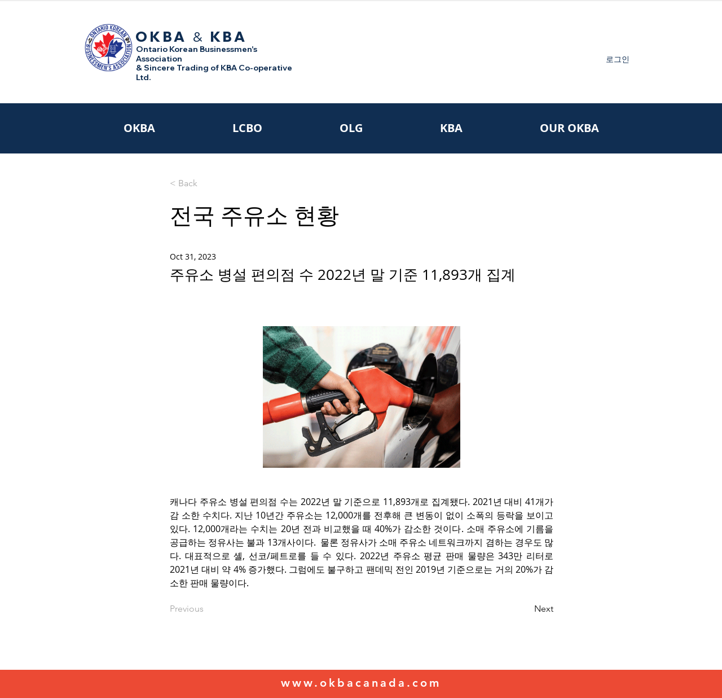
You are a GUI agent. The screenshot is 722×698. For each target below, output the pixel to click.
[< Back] (207, 183)
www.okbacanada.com (361, 683)
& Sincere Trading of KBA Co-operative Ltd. (214, 72)
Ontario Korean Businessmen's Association (196, 54)
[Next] (525, 609)
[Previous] (207, 609)
